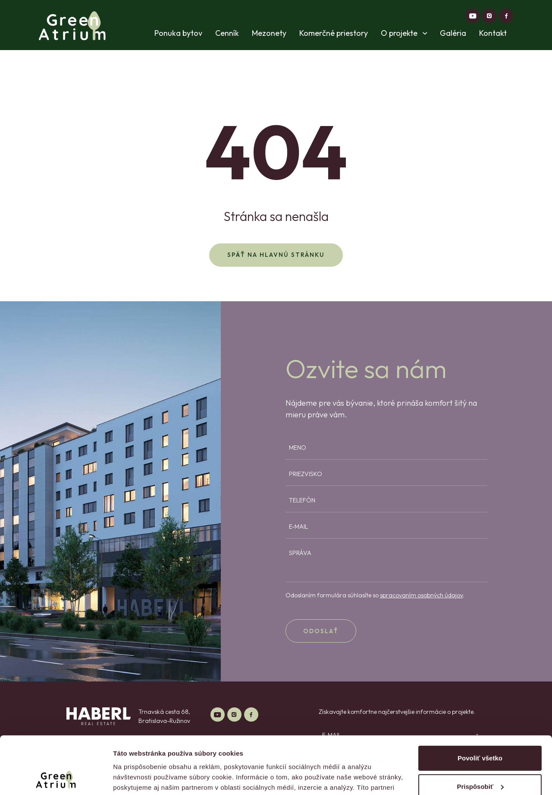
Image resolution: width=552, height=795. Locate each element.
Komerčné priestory (333, 33)
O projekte (404, 33)
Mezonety (269, 33)
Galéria (453, 33)
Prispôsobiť (480, 732)
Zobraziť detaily (137, 778)
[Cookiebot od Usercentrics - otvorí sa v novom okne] (56, 778)
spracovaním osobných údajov (421, 595)
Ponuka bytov (178, 33)
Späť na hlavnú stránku (276, 255)
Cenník (227, 33)
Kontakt (493, 33)
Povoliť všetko (480, 704)
